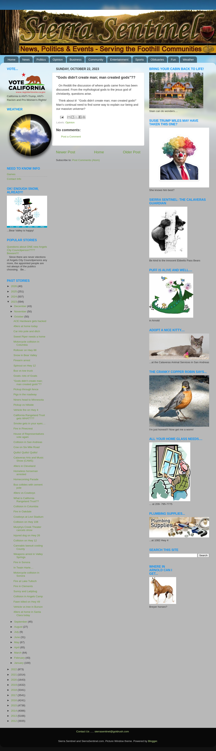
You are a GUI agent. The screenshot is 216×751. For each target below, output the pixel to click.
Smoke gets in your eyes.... (30, 423)
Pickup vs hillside (24, 404)
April (17, 647)
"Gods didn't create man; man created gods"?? (28, 382)
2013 (14, 715)
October (19, 316)
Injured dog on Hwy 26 (27, 535)
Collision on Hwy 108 (26, 521)
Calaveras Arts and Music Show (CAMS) (29, 459)
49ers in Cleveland (25, 466)
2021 (14, 674)
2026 (14, 286)
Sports (139, 59)
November (20, 311)
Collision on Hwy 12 (25, 540)
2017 (14, 695)
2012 (14, 720)
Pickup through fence (26, 389)
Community (95, 59)
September (21, 621)
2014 (14, 710)
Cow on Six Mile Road (27, 447)
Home (12, 59)
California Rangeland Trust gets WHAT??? (29, 417)
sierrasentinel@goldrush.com (111, 731)
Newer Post (65, 152)
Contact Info (14, 178)
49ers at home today (26, 326)
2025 (14, 291)
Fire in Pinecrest (23, 428)
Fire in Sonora (22, 562)
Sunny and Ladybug (25, 591)
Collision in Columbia (26, 506)
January (19, 662)
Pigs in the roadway (25, 394)
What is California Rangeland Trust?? (26, 500)
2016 (14, 700)
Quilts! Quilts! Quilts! (26, 452)
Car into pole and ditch (27, 331)
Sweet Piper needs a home (29, 336)
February (20, 657)
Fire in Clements (23, 586)
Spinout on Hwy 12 (25, 365)
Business (76, 59)
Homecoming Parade (26, 479)
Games (11, 174)
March (18, 652)
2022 (14, 669)
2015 (14, 705)
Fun (173, 59)
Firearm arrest (22, 360)
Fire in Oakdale (23, 511)
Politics (41, 59)
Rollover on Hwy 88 (25, 350)
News (26, 59)
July (17, 631)
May (17, 642)
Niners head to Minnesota (29, 399)
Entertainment (119, 59)
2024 (14, 296)
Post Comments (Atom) (86, 160)
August (18, 626)
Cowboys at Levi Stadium (28, 516)
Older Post (131, 152)
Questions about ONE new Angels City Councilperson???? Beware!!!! (27, 250)
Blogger (152, 741)
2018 (14, 689)
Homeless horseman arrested (26, 473)
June (17, 637)
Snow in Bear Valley (25, 355)
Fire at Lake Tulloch (25, 581)
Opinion (58, 59)
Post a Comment (71, 136)
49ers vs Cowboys (24, 492)
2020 (14, 679)
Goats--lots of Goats (25, 375)
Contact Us (82, 731)
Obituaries (157, 59)
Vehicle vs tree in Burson (28, 606)
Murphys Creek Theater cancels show (27, 529)
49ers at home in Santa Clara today (27, 613)
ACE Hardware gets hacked (30, 321)
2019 (14, 684)
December (20, 306)
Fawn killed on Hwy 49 (27, 601)
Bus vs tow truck (23, 370)
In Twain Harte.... (24, 567)
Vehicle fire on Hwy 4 (26, 409)
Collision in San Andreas (28, 442)
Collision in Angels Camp (28, 596)
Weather (188, 59)
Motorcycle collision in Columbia (26, 343)
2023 (14, 301)
